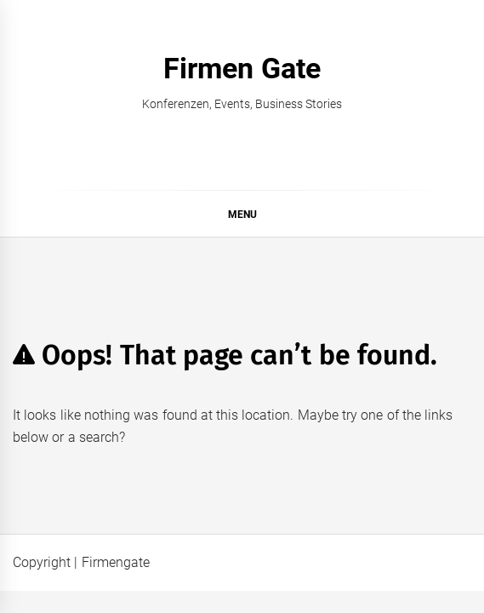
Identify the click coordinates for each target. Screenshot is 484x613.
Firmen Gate (241, 68)
